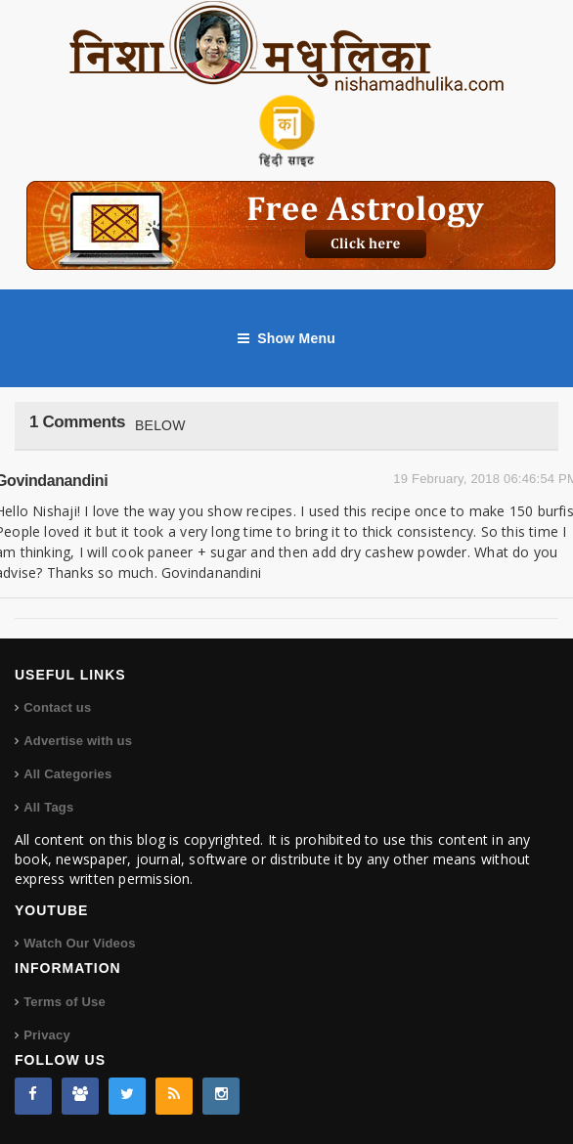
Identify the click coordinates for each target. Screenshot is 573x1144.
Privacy (46, 1035)
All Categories (67, 774)
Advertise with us (77, 740)
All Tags (48, 807)
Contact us (57, 707)
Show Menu (286, 338)
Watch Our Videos (79, 943)
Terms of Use (64, 1001)
